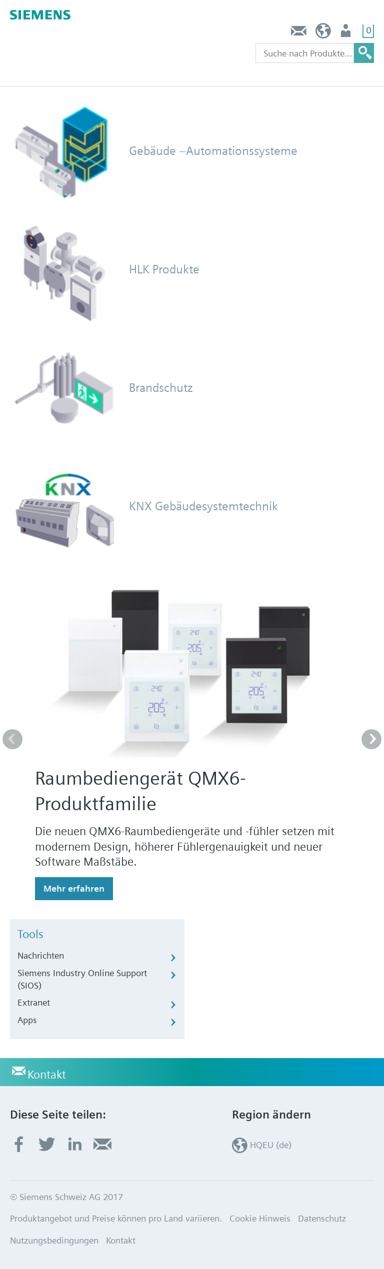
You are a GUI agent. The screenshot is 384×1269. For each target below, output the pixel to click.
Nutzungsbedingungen (54, 1240)
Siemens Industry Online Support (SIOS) (82, 979)
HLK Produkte (164, 269)
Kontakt (47, 1075)
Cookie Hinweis (260, 1218)
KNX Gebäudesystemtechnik (203, 506)
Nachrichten (41, 955)
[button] (372, 739)
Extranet (34, 1002)
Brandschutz (161, 387)
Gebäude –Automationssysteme (213, 150)
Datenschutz (322, 1218)
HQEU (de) (271, 1145)
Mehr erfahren (74, 888)
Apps (27, 1020)
